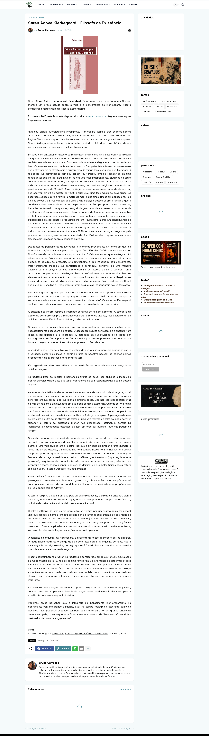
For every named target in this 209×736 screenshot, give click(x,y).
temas (86, 4)
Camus (159, 182)
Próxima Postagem (122, 728)
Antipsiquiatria (149, 101)
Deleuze (147, 177)
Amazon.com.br (97, 116)
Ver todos (124, 689)
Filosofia (147, 106)
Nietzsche (147, 172)
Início (30, 17)
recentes (72, 4)
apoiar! (133, 4)
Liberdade (172, 106)
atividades (55, 4)
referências (102, 4)
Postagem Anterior (37, 728)
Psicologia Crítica (163, 111)
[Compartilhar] (128, 30)
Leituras (54, 641)
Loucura (147, 111)
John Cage (172, 182)
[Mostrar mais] (88, 648)
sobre (40, 4)
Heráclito (147, 182)
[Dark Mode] (176, 4)
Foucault (161, 172)
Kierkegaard (39, 17)
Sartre (173, 172)
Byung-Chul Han (163, 177)
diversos (118, 4)
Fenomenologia (168, 101)
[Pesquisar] (181, 4)
